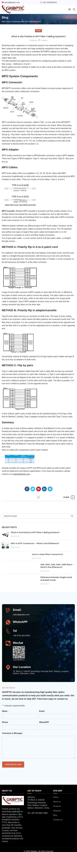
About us (57, 802)
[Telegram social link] (50, 489)
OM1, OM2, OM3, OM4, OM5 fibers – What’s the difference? (57, 566)
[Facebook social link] (27, 489)
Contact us (57, 820)
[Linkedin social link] (44, 489)
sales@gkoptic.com (12, 2)
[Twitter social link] (32, 489)
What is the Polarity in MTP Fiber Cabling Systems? (35, 532)
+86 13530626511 (50, 2)
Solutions (57, 811)
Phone (5, 722)
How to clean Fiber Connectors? (47, 554)
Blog (55, 815)
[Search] (38, 516)
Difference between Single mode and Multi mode (56, 578)
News (38, 30)
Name (5, 711)
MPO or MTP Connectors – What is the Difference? (35, 543)
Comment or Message (12, 733)
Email (42, 711)
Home (4, 21)
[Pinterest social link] (38, 489)
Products (57, 806)
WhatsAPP (44, 722)
